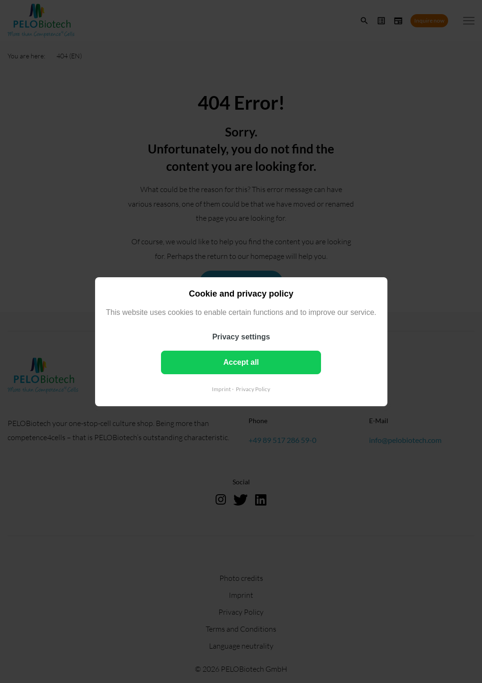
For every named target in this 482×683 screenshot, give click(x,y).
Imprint (221, 388)
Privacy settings (241, 336)
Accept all (241, 362)
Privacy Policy (253, 388)
